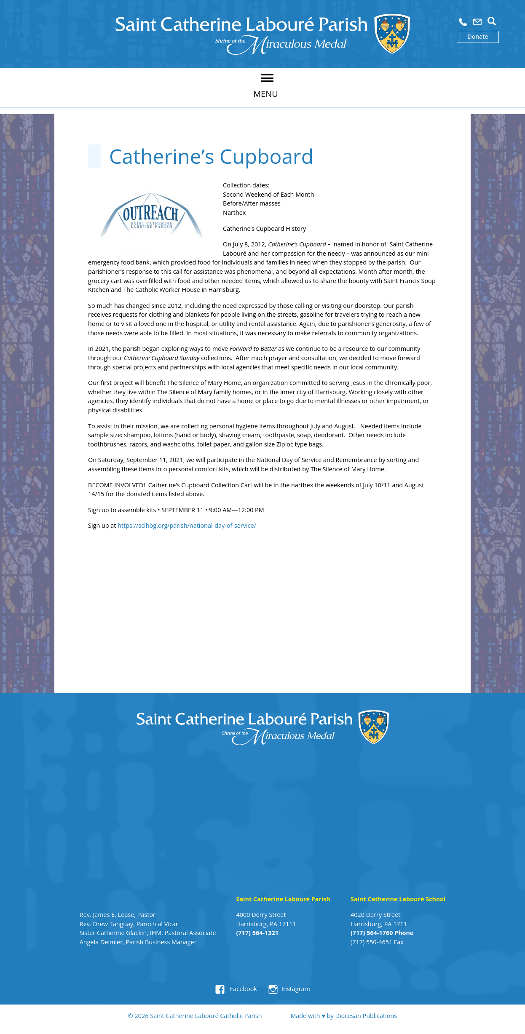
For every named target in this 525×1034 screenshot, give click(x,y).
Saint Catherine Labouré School (398, 899)
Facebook (242, 989)
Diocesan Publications (366, 1016)
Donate (477, 36)
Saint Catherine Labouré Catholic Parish (206, 1016)
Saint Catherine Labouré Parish (283, 899)
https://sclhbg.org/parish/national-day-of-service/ (187, 525)
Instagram (295, 989)
